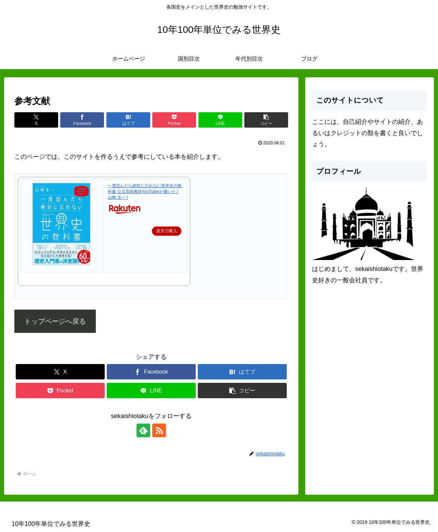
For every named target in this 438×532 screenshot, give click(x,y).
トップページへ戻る (55, 321)
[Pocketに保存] (174, 120)
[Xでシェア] (36, 120)
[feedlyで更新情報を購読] (143, 430)
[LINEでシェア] (220, 120)
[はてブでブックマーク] (128, 120)
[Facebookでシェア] (82, 120)
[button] (266, 120)
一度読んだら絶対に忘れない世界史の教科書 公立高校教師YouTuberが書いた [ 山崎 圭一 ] (145, 191)
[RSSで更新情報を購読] (159, 430)
